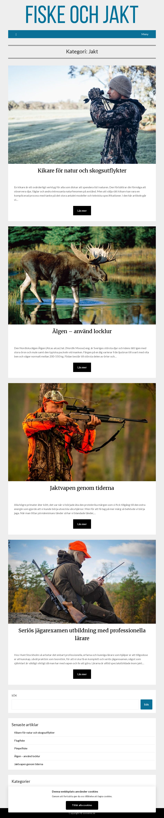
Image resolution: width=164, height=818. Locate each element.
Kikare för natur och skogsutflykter (82, 170)
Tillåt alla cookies (82, 805)
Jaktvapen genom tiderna (82, 488)
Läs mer (82, 210)
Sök (14, 695)
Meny (144, 34)
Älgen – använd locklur (82, 331)
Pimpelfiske (20, 748)
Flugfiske (19, 740)
